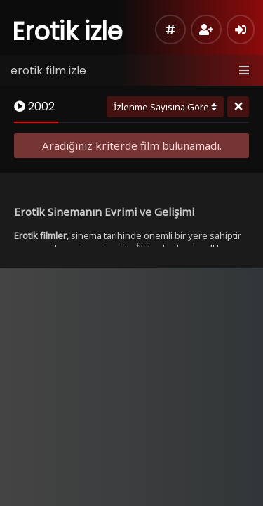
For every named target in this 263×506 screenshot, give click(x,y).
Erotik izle (67, 31)
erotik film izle (48, 71)
